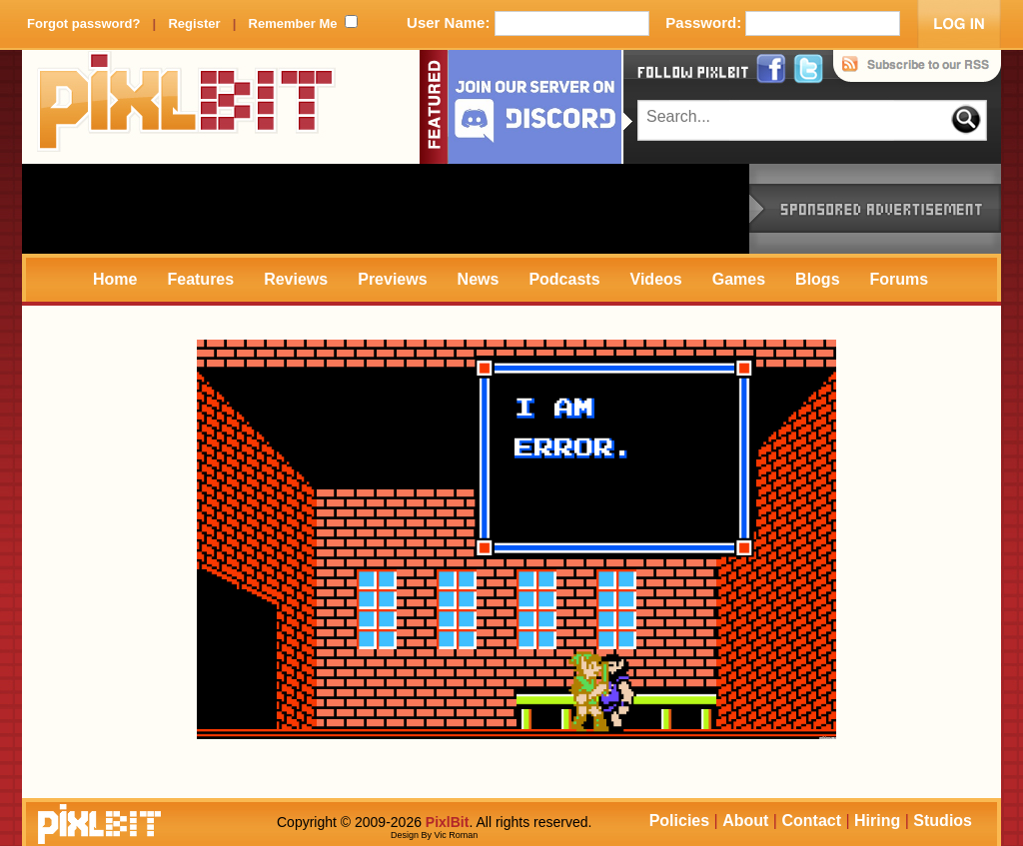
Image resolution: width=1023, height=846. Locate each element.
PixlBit (187, 107)
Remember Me (293, 23)
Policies (679, 820)
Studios (942, 820)
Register (194, 23)
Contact (811, 820)
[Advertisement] (385, 209)
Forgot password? (83, 23)
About (745, 820)
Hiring (877, 820)
